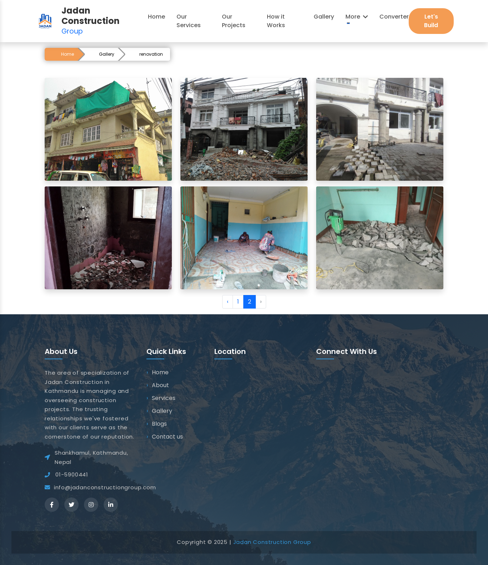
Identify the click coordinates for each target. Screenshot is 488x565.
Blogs (159, 424)
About (160, 385)
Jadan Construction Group (272, 542)
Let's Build (431, 20)
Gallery (106, 54)
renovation (151, 54)
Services (163, 398)
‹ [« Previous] (227, 302)
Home (67, 54)
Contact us (167, 436)
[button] (356, 17)
